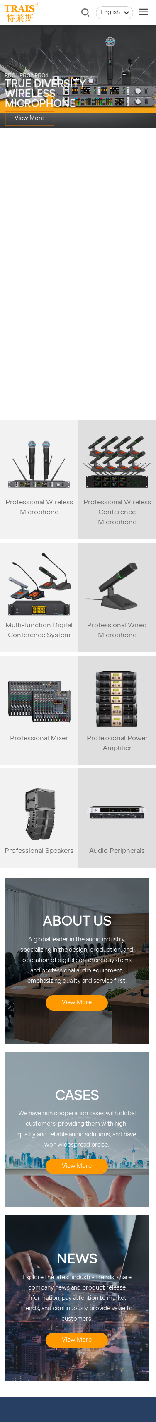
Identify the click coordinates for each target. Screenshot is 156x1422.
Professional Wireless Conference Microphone (117, 512)
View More (29, 118)
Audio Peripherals (117, 851)
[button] (63, 409)
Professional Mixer (39, 738)
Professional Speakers (39, 851)
